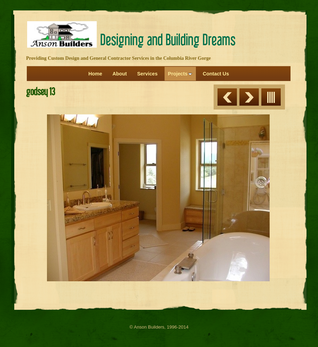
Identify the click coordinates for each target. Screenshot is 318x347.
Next (249, 97)
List (271, 97)
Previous (227, 97)
